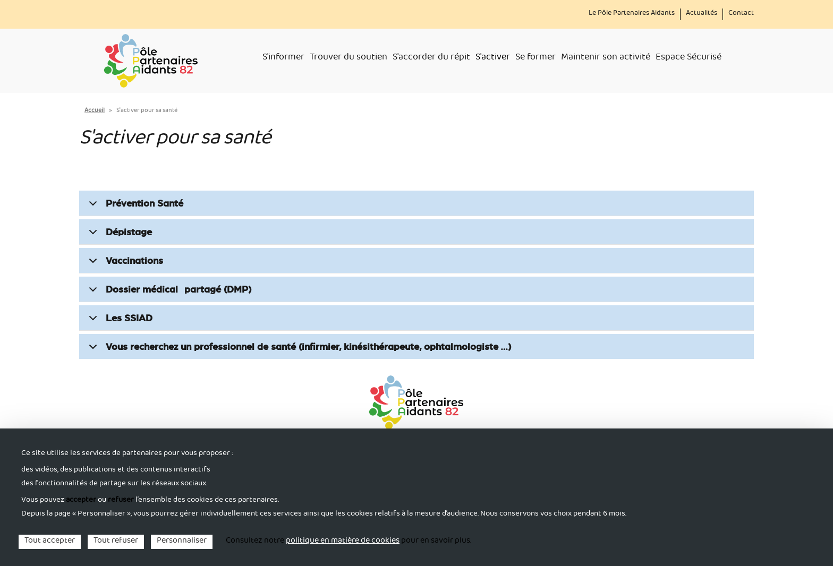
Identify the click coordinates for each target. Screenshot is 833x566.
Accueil (94, 111)
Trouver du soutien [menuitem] (348, 58)
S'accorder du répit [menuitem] (431, 58)
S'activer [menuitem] (492, 58)
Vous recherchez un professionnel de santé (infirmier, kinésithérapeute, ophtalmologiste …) (298, 349)
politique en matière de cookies (343, 541)
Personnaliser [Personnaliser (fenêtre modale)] (182, 542)
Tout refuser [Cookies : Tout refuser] (116, 542)
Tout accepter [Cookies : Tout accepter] (49, 542)
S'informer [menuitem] (283, 58)
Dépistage (118, 235)
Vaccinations (124, 263)
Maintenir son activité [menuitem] (605, 58)
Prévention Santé (134, 206)
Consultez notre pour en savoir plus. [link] (348, 541)
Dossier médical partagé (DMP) (168, 292)
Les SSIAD (118, 321)
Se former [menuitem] (535, 58)
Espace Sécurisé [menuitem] (688, 58)
